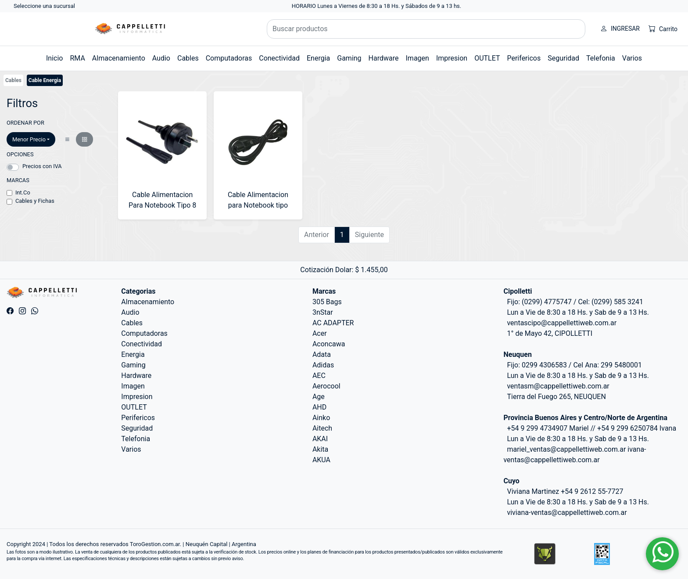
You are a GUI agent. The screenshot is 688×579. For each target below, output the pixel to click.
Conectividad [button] (279, 58)
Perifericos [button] (524, 58)
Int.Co (22, 192)
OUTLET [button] (487, 58)
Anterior (316, 234)
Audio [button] (161, 58)
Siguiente (369, 234)
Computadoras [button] (229, 58)
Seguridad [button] (563, 58)
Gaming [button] (349, 58)
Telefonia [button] (600, 58)
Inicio (54, 58)
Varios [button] (632, 58)
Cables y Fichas (34, 201)
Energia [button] (318, 58)
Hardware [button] (384, 58)
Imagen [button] (417, 58)
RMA (77, 58)
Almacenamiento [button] (118, 58)
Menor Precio (29, 139)
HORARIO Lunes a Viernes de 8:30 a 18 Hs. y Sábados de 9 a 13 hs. (377, 6)
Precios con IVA (42, 166)
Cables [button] (188, 58)
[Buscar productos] (426, 29)
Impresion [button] (451, 58)
